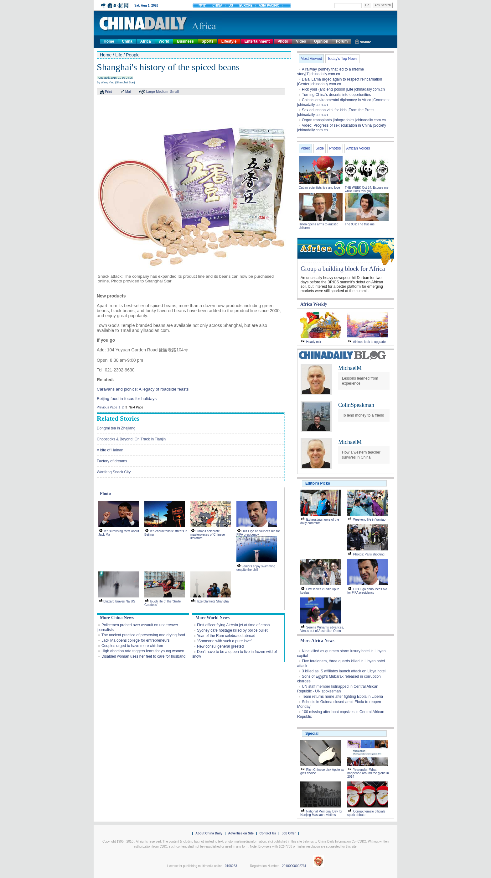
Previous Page (107, 407)
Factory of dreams (112, 461)
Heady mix (313, 342)
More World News (212, 617)
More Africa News (317, 640)
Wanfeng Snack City (114, 472)
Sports (208, 41)
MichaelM (350, 368)
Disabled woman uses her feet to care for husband (143, 656)
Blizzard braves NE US (119, 601)
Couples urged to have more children (132, 646)
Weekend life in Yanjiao (369, 519)
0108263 (231, 866)
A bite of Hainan (110, 450)
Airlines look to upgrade (369, 342)
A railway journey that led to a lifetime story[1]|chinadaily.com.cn (330, 71)
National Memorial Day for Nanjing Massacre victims (321, 813)
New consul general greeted (220, 646)
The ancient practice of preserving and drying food (143, 635)
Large (150, 91)
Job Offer (289, 833)
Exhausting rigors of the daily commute (319, 521)
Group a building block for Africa (343, 268)
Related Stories (118, 418)
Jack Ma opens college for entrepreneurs (135, 640)
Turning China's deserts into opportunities (336, 94)
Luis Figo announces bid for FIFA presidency (258, 532)
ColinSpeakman (356, 405)
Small (174, 91)
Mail (128, 91)
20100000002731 (294, 866)
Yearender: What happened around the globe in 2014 (368, 773)
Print (108, 91)
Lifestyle (229, 41)
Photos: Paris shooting (369, 554)
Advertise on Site (241, 833)
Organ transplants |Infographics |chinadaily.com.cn (344, 120)
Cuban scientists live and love (320, 187)
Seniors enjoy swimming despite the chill (255, 568)
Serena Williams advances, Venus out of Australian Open (322, 629)
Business (185, 41)
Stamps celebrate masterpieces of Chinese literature (207, 534)
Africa (145, 41)
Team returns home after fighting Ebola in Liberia (342, 696)
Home (109, 41)
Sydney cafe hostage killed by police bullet (232, 630)
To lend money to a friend (363, 415)
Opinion (321, 41)
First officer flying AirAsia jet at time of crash (233, 625)
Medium (162, 91)
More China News (117, 617)
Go (367, 5)
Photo (282, 41)
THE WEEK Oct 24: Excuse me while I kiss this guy (366, 189)
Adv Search (383, 5)
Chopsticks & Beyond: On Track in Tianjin (131, 439)
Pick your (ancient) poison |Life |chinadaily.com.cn (343, 89)
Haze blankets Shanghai (212, 601)
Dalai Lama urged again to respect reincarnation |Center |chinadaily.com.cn (339, 81)
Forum (342, 41)
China (127, 41)
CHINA (217, 5)
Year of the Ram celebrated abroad (226, 636)
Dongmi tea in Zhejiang (116, 428)
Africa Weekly (313, 304)
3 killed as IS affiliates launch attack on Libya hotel (343, 671)
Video (301, 41)
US (231, 5)
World (164, 41)
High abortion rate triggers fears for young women (142, 651)
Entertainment (257, 41)
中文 (202, 5)
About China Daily (208, 833)
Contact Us (267, 833)
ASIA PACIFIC (269, 5)
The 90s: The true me (360, 224)
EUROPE (245, 5)
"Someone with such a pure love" (224, 641)
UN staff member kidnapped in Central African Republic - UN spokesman (337, 688)
